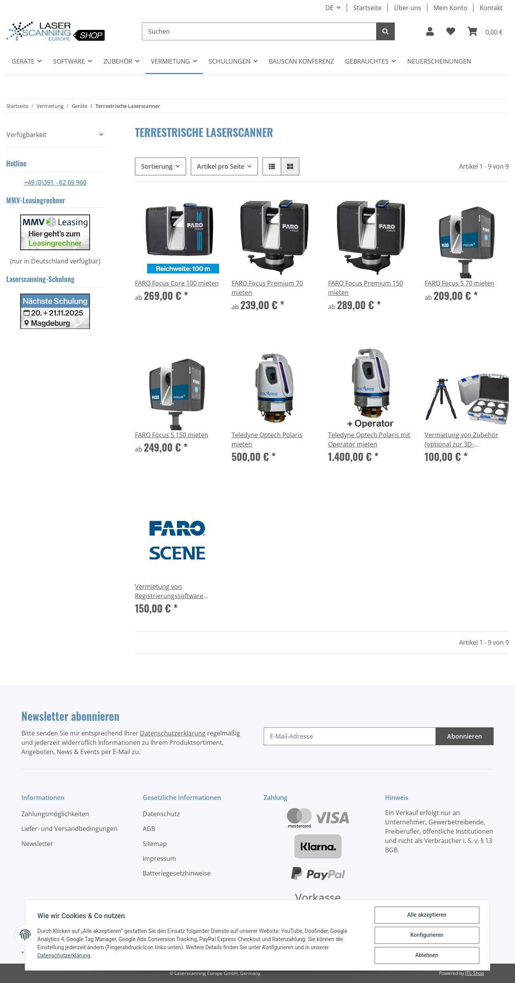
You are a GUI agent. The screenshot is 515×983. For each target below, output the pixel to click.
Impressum (159, 858)
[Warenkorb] (485, 31)
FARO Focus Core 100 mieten (177, 283)
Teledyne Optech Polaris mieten (267, 439)
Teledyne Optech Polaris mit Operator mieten (369, 439)
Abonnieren (464, 736)
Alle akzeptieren (426, 915)
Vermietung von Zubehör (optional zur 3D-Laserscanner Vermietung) (463, 440)
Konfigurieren (426, 935)
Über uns (407, 7)
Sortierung (157, 166)
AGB (149, 828)
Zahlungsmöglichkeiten (55, 814)
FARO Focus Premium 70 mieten (267, 288)
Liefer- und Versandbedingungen (69, 828)
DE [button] (329, 7)
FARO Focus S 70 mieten (459, 283)
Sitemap (155, 843)
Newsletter (37, 843)
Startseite (367, 7)
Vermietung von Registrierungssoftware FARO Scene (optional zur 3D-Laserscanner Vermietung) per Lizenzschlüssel (172, 591)
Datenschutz (161, 814)
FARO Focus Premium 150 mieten (365, 288)
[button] (430, 31)
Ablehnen (426, 955)
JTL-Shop (474, 973)
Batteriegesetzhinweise (177, 873)
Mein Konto (450, 7)
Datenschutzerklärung (173, 733)
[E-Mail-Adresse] (350, 736)
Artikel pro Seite (220, 166)
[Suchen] (259, 31)
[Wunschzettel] (450, 31)
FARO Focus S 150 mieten (171, 435)
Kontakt (491, 7)
